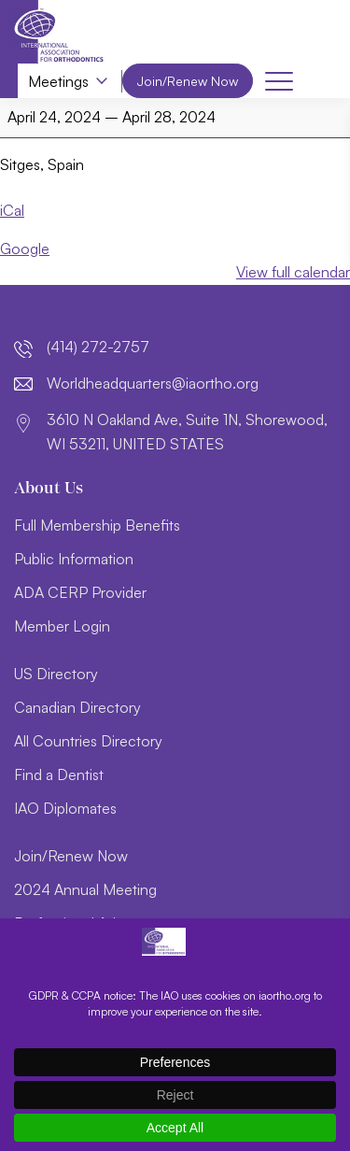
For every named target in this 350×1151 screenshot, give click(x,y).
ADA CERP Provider (80, 592)
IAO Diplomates (65, 808)
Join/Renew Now (187, 81)
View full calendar (293, 272)
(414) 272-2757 (98, 346)
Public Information (73, 558)
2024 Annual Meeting (85, 889)
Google (24, 248)
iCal (12, 211)
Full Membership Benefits (97, 525)
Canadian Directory (77, 707)
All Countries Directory (88, 741)
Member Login (62, 626)
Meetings (58, 81)
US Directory (56, 673)
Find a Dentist (59, 774)
